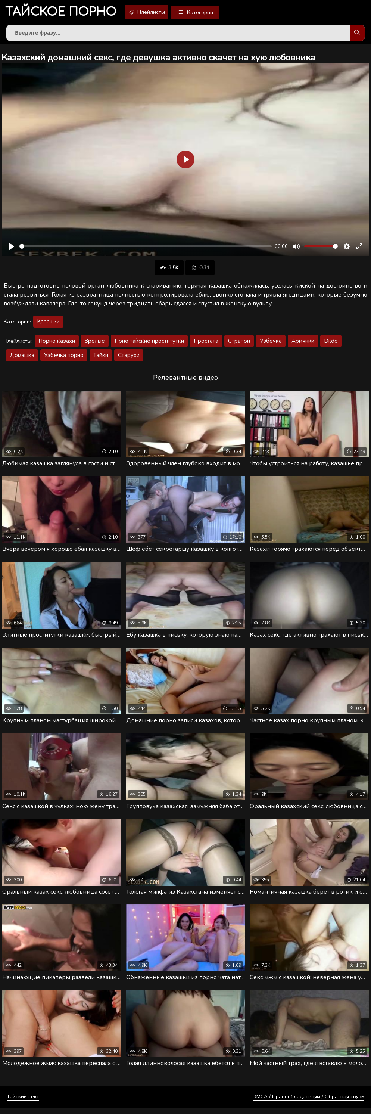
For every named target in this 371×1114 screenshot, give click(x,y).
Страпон (239, 344)
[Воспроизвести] (12, 249)
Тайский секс (23, 1103)
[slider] (145, 249)
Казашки (48, 324)
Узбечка (271, 344)
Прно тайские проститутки (149, 344)
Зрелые (95, 344)
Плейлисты (156, 12)
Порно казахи (56, 344)
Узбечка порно (64, 358)
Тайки (100, 358)
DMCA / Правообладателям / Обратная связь (308, 1103)
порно (64, 12)
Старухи (129, 358)
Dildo (331, 344)
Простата (206, 344)
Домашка (22, 358)
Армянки (303, 344)
